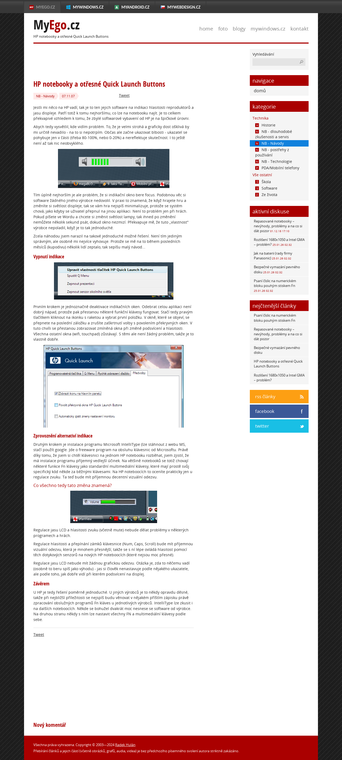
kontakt (299, 28)
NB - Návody (45, 96)
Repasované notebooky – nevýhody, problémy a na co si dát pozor (278, 226)
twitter (262, 426)
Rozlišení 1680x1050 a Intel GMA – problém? (279, 242)
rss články (265, 396)
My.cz (56, 24)
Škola (263, 181)
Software (266, 188)
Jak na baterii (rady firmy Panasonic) (273, 255)
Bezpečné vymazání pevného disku (277, 269)
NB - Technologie (273, 161)
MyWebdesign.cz (183, 7)
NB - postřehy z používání (272, 152)
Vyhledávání (263, 54)
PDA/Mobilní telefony (277, 167)
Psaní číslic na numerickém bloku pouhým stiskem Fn (275, 285)
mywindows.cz (268, 28)
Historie (265, 125)
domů (260, 91)
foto (223, 28)
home (206, 28)
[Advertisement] (130, 61)
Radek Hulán (125, 744)
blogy (239, 28)
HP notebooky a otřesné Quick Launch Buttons (278, 364)
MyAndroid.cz (135, 7)
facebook (264, 411)
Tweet (124, 95)
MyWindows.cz (88, 7)
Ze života (266, 194)
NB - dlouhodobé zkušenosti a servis (273, 134)
